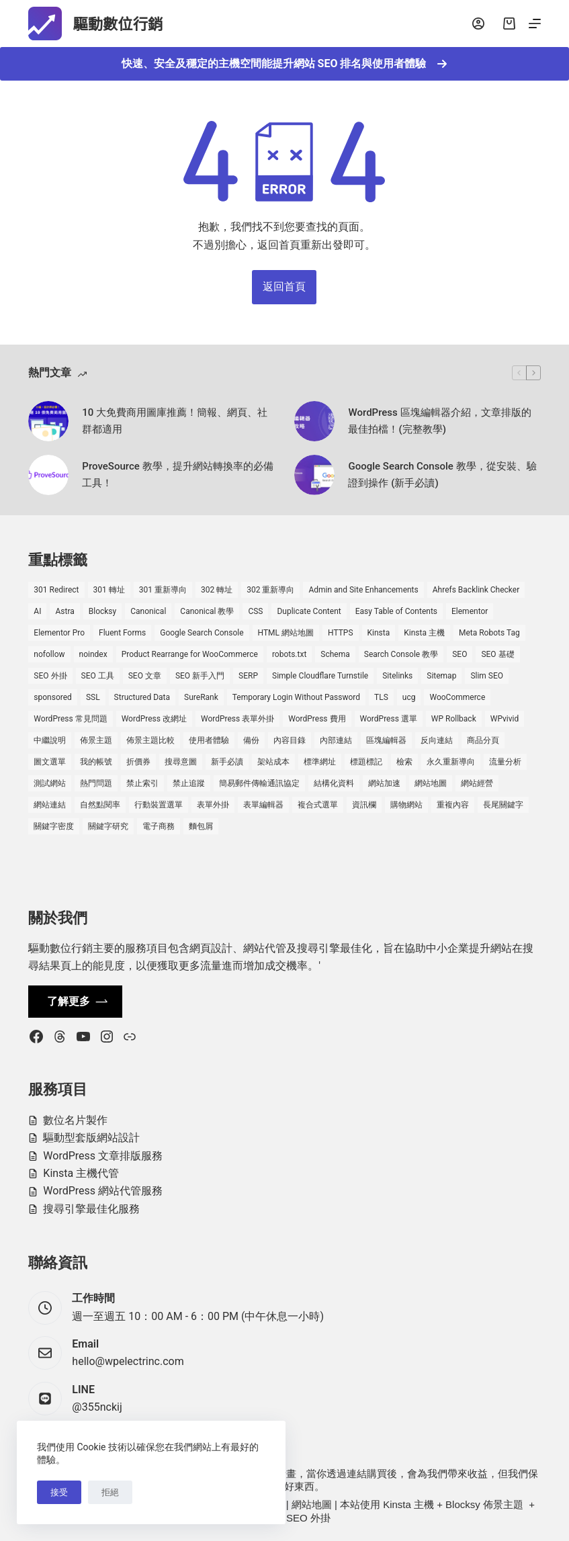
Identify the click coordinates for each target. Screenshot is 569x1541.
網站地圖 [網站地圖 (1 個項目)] (430, 783)
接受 (59, 1492)
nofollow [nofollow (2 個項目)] (49, 654)
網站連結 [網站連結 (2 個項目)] (50, 804)
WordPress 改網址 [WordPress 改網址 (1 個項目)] (154, 718)
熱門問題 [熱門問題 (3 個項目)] (96, 783)
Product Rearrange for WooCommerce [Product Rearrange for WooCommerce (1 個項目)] (190, 654)
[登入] (478, 23)
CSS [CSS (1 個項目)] (255, 611)
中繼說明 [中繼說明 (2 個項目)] (50, 740)
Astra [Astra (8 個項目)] (64, 611)
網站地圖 (312, 1504)
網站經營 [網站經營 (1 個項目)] (477, 783)
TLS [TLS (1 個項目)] (381, 697)
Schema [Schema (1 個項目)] (334, 654)
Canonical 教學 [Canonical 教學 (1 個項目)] (207, 611)
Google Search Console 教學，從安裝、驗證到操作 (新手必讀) (442, 474)
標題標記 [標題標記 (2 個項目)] (366, 761)
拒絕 (110, 1492)
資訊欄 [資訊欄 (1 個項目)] (364, 804)
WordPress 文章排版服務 (103, 1155)
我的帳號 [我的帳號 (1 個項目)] (96, 761)
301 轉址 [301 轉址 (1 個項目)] (109, 590)
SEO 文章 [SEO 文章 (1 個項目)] (144, 675)
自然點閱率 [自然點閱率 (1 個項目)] (100, 804)
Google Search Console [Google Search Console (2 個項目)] (201, 632)
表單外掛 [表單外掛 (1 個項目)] (213, 804)
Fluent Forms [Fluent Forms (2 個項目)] (122, 632)
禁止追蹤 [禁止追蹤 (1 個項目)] (189, 783)
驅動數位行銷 (129, 23)
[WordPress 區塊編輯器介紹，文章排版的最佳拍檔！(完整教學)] (314, 421)
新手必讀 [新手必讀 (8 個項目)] (227, 761)
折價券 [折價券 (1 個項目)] (138, 761)
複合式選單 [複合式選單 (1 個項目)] (318, 804)
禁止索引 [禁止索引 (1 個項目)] (142, 783)
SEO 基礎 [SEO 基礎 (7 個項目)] (497, 654)
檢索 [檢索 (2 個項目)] (404, 761)
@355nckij (97, 1407)
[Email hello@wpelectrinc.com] (45, 1353)
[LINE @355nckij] (45, 1398)
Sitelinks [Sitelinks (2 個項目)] (397, 675)
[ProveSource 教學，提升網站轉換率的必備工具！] (48, 475)
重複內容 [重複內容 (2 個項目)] (453, 804)
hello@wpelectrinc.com (127, 1361)
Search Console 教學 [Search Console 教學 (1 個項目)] (401, 654)
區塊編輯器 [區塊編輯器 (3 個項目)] (386, 740)
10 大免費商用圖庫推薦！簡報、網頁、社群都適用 (174, 420)
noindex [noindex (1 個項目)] (93, 654)
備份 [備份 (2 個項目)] (251, 740)
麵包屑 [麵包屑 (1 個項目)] (201, 826)
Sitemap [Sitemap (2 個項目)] (441, 675)
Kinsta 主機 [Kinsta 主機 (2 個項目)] (424, 632)
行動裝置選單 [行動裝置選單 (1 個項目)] (158, 804)
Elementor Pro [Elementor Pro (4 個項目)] (59, 632)
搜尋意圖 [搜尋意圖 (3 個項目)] (181, 761)
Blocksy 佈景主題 (484, 1504)
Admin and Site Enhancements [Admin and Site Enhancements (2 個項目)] (363, 590)
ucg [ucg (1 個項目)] (409, 697)
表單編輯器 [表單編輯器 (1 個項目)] (263, 804)
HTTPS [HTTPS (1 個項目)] (340, 632)
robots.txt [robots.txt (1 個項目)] (289, 654)
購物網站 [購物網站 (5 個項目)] (406, 804)
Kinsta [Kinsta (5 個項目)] (378, 632)
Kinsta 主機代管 (81, 1173)
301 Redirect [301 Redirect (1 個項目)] (56, 590)
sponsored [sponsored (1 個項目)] (53, 697)
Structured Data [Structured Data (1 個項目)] (142, 697)
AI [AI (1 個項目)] (37, 611)
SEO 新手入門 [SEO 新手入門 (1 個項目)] (199, 675)
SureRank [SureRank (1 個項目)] (201, 697)
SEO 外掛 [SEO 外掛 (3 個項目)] (50, 675)
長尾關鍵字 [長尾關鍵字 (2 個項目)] (503, 804)
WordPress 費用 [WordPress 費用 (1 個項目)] (316, 718)
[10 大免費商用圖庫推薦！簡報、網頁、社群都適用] (48, 421)
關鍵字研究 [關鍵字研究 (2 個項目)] (108, 826)
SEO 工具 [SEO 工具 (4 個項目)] (97, 675)
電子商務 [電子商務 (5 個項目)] (158, 826)
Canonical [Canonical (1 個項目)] (148, 611)
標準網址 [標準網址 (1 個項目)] (320, 761)
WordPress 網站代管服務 (103, 1190)
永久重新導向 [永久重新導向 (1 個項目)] (451, 761)
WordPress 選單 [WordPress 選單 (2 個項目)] (388, 718)
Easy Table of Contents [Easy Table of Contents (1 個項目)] (396, 611)
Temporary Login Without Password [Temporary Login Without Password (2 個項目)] (296, 697)
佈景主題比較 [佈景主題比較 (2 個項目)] (150, 740)
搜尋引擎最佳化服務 (91, 1208)
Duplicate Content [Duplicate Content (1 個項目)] (309, 611)
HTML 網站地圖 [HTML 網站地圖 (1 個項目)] (286, 632)
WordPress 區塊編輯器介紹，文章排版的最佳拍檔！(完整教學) (439, 420)
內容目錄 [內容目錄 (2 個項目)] (289, 740)
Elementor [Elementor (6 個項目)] (469, 611)
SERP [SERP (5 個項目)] (248, 675)
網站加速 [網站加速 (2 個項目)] (384, 783)
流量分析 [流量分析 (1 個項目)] (505, 761)
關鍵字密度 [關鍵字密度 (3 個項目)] (54, 826)
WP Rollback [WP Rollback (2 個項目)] (453, 718)
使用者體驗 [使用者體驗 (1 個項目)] (209, 740)
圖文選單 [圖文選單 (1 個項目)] (50, 761)
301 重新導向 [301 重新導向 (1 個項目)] (163, 590)
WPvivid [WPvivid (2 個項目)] (504, 718)
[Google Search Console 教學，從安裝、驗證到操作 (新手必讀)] (314, 475)
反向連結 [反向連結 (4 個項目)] (437, 740)
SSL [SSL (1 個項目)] (93, 697)
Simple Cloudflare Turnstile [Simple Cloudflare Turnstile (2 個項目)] (320, 675)
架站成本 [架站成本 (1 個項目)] (273, 761)
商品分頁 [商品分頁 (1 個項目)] (483, 740)
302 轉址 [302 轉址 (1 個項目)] (216, 590)
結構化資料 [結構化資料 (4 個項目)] (334, 783)
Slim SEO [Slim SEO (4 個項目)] (486, 675)
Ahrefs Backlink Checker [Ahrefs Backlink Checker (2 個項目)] (476, 590)
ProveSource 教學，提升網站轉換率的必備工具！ (177, 474)
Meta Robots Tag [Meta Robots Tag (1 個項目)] (489, 632)
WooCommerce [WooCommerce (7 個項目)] (457, 697)
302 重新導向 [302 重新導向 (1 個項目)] (270, 590)
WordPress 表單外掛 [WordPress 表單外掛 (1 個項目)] (237, 718)
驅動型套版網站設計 (91, 1137)
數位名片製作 (75, 1120)
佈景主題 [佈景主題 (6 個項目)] (96, 740)
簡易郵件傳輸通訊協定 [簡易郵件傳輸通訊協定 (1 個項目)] (259, 783)
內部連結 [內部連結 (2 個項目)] (336, 740)
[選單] (535, 23)
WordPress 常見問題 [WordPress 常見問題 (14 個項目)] (70, 718)
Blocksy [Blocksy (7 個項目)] (102, 611)
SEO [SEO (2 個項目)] (459, 654)
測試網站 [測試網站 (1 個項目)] (50, 783)
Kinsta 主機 (408, 1504)
